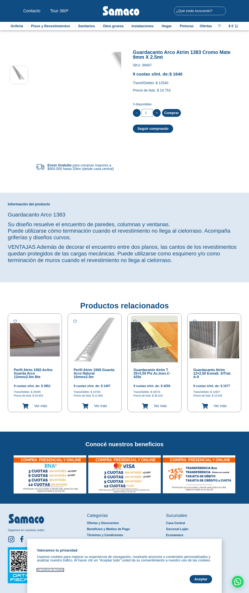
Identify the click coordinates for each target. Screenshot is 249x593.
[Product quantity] (147, 113)
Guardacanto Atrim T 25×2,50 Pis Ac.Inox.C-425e (152, 373)
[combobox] (200, 11)
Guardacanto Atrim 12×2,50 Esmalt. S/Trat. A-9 (212, 373)
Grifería (18, 26)
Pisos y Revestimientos (51, 26)
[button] (10, 471)
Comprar (171, 113)
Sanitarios (87, 26)
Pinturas (187, 26)
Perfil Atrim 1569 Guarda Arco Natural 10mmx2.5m (94, 373)
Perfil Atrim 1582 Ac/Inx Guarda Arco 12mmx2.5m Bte (33, 373)
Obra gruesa (114, 26)
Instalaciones (144, 26)
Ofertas (206, 26)
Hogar (168, 26)
